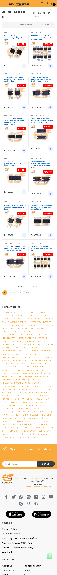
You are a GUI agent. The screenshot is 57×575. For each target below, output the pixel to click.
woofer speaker (31, 373)
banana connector (30, 418)
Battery (28, 328)
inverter (26, 402)
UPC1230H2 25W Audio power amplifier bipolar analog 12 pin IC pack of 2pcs (40, 164)
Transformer (10, 386)
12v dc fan (36, 364)
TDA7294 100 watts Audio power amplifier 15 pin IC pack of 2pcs (41, 207)
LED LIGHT (16, 376)
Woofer (17, 341)
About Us (7, 566)
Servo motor (38, 428)
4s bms (31, 437)
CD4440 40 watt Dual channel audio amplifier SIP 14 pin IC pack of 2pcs (42, 120)
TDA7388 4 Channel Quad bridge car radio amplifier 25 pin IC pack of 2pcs (41, 79)
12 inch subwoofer (22, 331)
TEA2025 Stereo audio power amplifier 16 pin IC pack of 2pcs (14, 164)
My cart (27, 570)
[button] (42, 3)
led (5, 328)
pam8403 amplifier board (38, 376)
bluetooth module (23, 312)
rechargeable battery (15, 351)
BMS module (31, 354)
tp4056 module (43, 434)
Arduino (23, 428)
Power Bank (42, 424)
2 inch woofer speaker (15, 364)
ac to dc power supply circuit (28, 344)
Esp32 (6, 399)
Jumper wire (26, 424)
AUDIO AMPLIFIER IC (11, 33)
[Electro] (15, 3)
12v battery (43, 399)
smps (36, 408)
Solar (15, 373)
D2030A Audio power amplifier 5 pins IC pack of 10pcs (41, 248)
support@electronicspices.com (37, 487)
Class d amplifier (33, 319)
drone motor (10, 418)
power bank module (41, 351)
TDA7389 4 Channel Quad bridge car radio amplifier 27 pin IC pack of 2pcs (14, 248)
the (5, 402)
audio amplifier (11, 415)
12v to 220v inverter (40, 322)
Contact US (8, 570)
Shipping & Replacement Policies (20, 538)
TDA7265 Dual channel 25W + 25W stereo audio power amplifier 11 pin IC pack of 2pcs (14, 121)
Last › (26, 293)
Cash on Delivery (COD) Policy (18, 543)
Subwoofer (20, 315)
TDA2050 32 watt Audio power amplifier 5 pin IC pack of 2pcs (14, 79)
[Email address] (19, 464)
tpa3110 (28, 434)
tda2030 (19, 437)
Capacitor (8, 408)
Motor (37, 357)
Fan (27, 367)
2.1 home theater (12, 325)
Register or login (32, 566)
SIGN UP (46, 464)
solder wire (45, 431)
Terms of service (11, 533)
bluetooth (9, 389)
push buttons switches (31, 405)
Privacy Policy (9, 529)
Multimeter (9, 338)
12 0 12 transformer (23, 399)
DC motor (37, 348)
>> (21, 293)
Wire (26, 348)
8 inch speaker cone (29, 389)
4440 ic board (24, 421)
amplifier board (11, 319)
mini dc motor (24, 370)
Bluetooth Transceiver (22, 431)
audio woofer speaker (15, 380)
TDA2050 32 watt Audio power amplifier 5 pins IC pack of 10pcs (41, 38)
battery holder (29, 386)
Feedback (7, 552)
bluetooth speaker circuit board (21, 383)
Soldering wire (43, 421)
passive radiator (12, 434)
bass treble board (42, 360)
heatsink (46, 415)
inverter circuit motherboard (32, 396)
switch (26, 357)
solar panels (32, 341)
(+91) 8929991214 (38, 478)
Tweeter (46, 386)
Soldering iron (38, 315)
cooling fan (23, 408)
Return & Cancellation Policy (17, 547)
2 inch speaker (30, 415)
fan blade (44, 412)
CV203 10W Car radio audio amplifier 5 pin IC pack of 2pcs (15, 207)
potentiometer (11, 357)
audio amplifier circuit (38, 335)
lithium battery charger (37, 325)
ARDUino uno (9, 424)
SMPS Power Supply (40, 380)
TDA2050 (7, 437)
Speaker (6, 312)
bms (18, 348)
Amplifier (16, 328)
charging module (12, 354)
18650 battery (26, 338)
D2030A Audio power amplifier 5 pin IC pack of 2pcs (14, 38)
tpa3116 (14, 402)
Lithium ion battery (24, 412)
